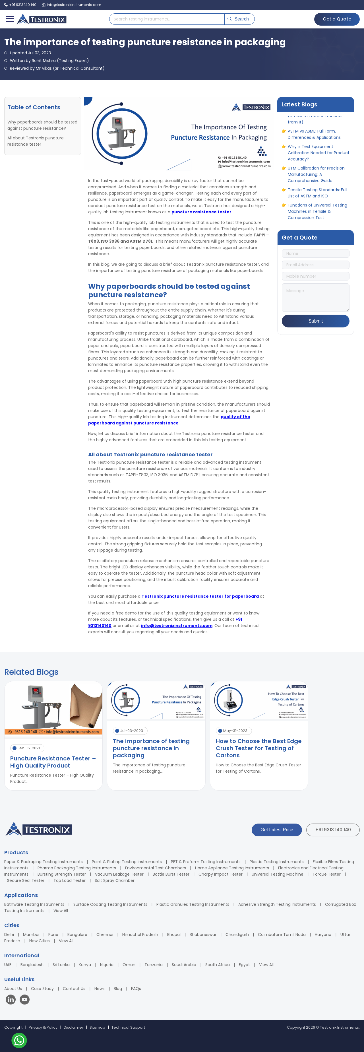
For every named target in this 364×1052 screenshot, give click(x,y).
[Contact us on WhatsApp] (19, 1041)
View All (60, 910)
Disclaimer (73, 1027)
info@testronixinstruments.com (176, 625)
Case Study (42, 988)
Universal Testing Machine (277, 874)
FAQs (136, 988)
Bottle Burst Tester (171, 874)
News (99, 988)
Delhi (9, 934)
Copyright (13, 1027)
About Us (13, 988)
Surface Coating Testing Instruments (110, 904)
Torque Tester (327, 874)
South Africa (217, 965)
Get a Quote (337, 19)
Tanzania (153, 965)
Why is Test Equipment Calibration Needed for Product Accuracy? (318, 157)
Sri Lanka (61, 965)
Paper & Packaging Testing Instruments (43, 862)
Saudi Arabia (184, 965)
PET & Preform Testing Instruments (206, 862)
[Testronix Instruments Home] (41, 19)
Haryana (323, 934)
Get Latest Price (276, 829)
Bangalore (77, 934)
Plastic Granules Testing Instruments (192, 904)
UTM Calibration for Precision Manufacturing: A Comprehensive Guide (316, 179)
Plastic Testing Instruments (277, 862)
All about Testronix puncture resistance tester (35, 141)
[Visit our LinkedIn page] (12, 1000)
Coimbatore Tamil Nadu (282, 934)
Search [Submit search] (238, 18)
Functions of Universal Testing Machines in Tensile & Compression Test (317, 216)
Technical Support (128, 1027)
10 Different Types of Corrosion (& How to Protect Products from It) (318, 120)
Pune (53, 934)
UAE (7, 965)
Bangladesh (32, 965)
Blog (118, 988)
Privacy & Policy (43, 1027)
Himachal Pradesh (140, 934)
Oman (129, 965)
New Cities (39, 941)
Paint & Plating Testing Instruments (127, 862)
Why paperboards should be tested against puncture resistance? (42, 125)
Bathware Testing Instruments (34, 904)
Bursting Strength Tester (62, 874)
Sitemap (97, 1027)
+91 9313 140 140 (333, 829)
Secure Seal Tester (25, 880)
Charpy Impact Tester (220, 874)
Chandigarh (237, 934)
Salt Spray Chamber (115, 880)
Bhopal (174, 934)
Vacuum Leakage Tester (119, 874)
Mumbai (31, 934)
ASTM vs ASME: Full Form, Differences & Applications (314, 139)
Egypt (244, 965)
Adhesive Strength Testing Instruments (277, 904)
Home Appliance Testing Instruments (232, 868)
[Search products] (166, 19)
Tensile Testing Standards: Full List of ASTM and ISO (317, 197)
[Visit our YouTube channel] (25, 1000)
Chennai (104, 934)
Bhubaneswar (203, 934)
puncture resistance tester (201, 212)
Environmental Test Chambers (155, 868)
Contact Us (74, 988)
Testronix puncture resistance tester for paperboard (200, 596)
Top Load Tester (69, 880)
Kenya (85, 965)
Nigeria (106, 965)
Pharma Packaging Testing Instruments (77, 868)
